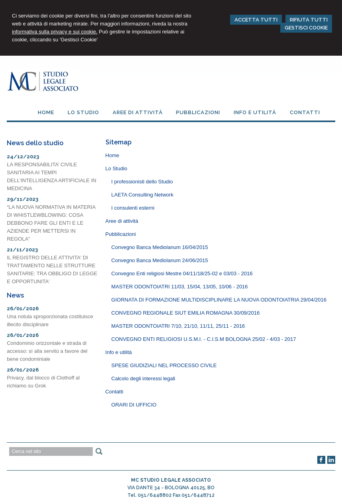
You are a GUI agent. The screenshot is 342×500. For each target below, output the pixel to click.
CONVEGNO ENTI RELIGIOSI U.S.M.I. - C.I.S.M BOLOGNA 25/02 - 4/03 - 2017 (203, 339)
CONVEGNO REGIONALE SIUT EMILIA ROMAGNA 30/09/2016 (185, 313)
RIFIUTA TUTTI (309, 20)
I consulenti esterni (132, 208)
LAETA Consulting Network (142, 195)
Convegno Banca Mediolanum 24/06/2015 (159, 260)
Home (112, 155)
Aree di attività (122, 221)
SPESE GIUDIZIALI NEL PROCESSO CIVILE (164, 365)
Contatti (114, 392)
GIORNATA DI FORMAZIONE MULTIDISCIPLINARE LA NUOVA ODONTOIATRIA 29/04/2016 (218, 300)
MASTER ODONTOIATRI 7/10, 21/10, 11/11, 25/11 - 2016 (178, 326)
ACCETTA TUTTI (256, 20)
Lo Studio (116, 168)
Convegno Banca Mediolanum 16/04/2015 (159, 247)
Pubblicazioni (121, 234)
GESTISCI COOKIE (306, 28)
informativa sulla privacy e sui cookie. (55, 32)
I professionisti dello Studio (142, 182)
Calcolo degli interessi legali (143, 378)
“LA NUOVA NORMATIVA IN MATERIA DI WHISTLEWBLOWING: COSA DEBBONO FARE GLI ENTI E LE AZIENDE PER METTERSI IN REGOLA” (51, 223)
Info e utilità (119, 352)
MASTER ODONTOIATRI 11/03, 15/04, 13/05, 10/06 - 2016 (179, 287)
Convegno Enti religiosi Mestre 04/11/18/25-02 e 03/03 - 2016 (182, 273)
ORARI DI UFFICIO (133, 405)
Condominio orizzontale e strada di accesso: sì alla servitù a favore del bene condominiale (47, 351)
